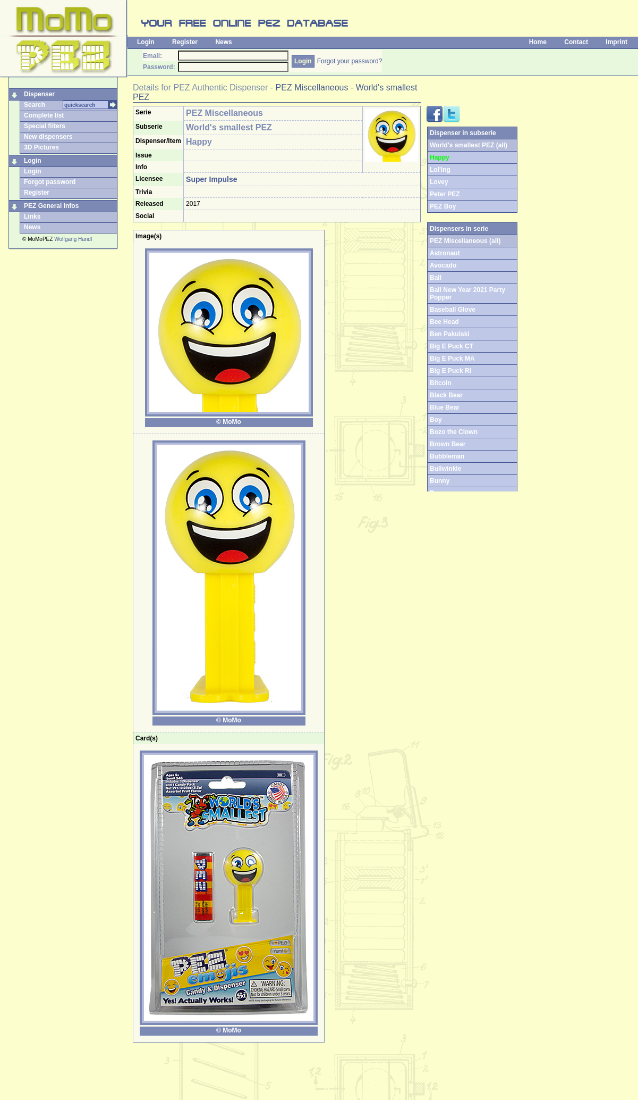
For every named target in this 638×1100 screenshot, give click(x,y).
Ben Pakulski (450, 334)
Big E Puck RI (450, 370)
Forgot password (49, 182)
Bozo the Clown (454, 432)
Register (185, 42)
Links (32, 216)
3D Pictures (41, 147)
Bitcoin (441, 383)
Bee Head (444, 322)
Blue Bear (445, 407)
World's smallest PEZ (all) (468, 145)
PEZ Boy (443, 206)
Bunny (439, 481)
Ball (435, 277)
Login (146, 42)
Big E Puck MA (452, 358)
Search (34, 105)
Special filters (44, 126)
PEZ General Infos (51, 206)
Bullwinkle (445, 468)
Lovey (439, 182)
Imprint (616, 42)
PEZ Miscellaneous (312, 87)
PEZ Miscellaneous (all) (465, 241)
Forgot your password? (349, 61)
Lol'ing (440, 169)
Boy (436, 419)
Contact (576, 42)
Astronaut (445, 253)
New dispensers (48, 136)
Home (538, 42)
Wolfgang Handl (73, 239)
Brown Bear (447, 444)
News (223, 42)
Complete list (44, 115)
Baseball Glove (452, 309)
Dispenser (39, 94)
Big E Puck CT (451, 346)
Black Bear (446, 395)
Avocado (443, 265)
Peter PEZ (445, 194)
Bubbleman (447, 456)
